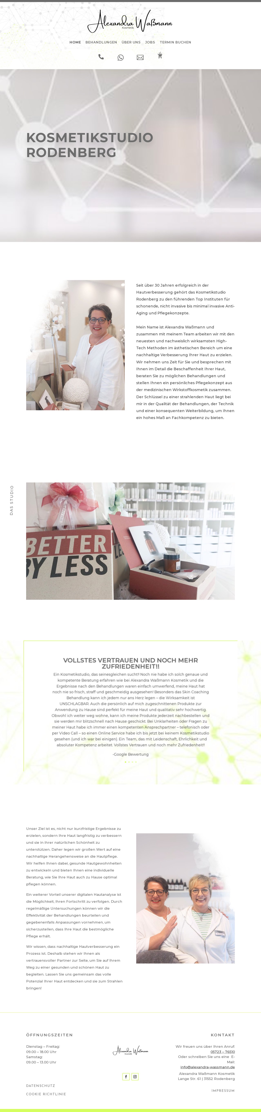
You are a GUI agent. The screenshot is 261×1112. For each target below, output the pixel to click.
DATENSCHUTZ (40, 1086)
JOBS (150, 42)
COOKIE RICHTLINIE (46, 1094)
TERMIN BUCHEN (175, 42)
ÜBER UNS (131, 42)
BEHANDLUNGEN (101, 42)
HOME (75, 42)
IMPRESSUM (223, 1091)
